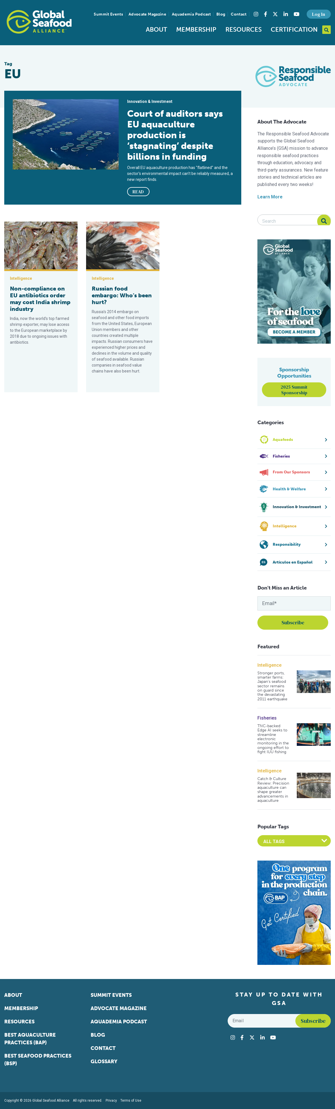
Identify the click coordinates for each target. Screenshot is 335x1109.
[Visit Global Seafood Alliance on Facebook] (265, 14)
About (156, 29)
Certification (294, 29)
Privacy (111, 1100)
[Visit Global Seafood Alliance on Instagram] (256, 14)
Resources (243, 29)
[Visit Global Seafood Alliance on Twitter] (275, 14)
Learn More (270, 197)
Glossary (104, 1061)
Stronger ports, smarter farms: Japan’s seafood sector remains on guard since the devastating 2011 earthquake (272, 686)
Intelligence (269, 665)
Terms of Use (130, 1100)
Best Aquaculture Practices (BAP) (30, 1039)
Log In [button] (318, 14)
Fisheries (267, 718)
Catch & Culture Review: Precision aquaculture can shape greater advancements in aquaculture (273, 790)
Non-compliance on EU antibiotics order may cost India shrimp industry (40, 298)
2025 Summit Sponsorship (294, 390)
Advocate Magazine (147, 14)
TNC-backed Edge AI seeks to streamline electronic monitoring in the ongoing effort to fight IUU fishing (273, 739)
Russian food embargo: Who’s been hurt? (122, 295)
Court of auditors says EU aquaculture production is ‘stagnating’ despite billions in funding (175, 135)
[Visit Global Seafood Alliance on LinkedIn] (286, 14)
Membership (196, 29)
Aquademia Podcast (191, 14)
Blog (220, 14)
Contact (238, 14)
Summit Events (108, 14)
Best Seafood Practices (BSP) (37, 1060)
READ (138, 192)
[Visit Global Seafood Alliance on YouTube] (296, 14)
